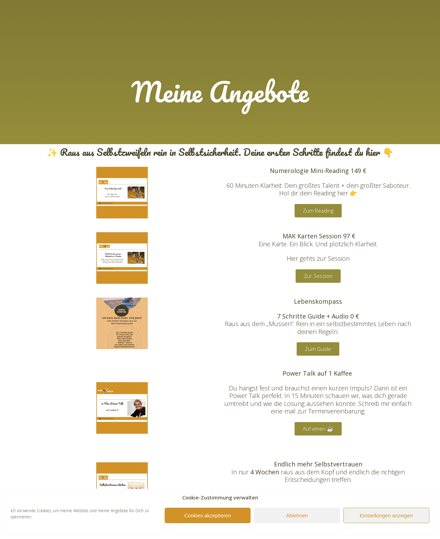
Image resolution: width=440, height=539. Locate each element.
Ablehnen (297, 515)
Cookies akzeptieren (207, 515)
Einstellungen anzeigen (386, 515)
